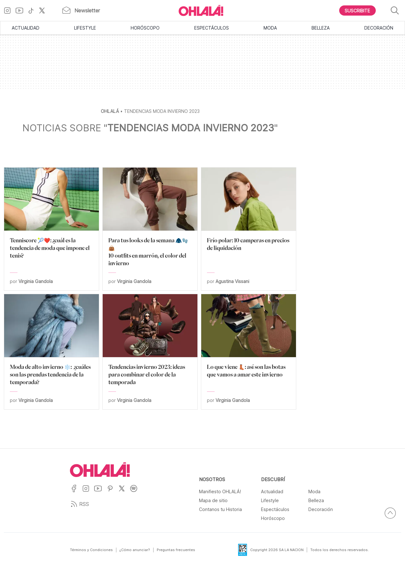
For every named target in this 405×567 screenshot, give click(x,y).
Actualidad (25, 28)
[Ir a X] (44, 10)
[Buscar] (394, 11)
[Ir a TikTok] (33, 10)
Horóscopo (145, 28)
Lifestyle (85, 28)
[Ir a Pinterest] (112, 492)
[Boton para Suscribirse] (357, 10)
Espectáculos (211, 28)
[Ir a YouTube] (22, 10)
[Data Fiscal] (238, 550)
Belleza (321, 28)
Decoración (378, 28)
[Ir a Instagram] (10, 10)
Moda (270, 28)
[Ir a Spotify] (136, 492)
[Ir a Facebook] (76, 492)
